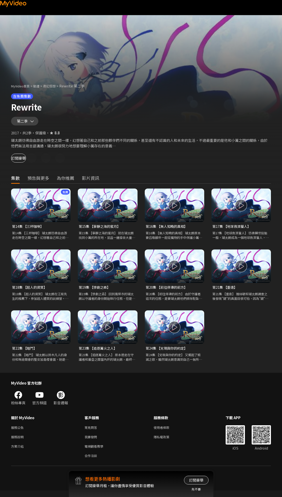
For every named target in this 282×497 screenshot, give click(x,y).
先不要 (196, 489)
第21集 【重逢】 (225, 290)
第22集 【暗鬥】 (25, 351)
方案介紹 (18, 451)
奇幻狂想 (54, 85)
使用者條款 (166, 431)
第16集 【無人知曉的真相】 (168, 228)
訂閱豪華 (24, 160)
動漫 (40, 85)
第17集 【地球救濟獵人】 (232, 228)
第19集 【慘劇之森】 (95, 290)
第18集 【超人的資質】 (30, 290)
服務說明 (18, 441)
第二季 (23, 122)
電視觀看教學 (95, 451)
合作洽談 (92, 461)
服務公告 (18, 431)
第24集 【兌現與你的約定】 (168, 351)
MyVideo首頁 (22, 85)
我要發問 (92, 441)
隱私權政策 (166, 441)
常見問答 (92, 431)
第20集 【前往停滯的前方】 (168, 290)
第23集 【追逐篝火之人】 (99, 351)
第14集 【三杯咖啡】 (29, 228)
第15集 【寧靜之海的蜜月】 (101, 228)
